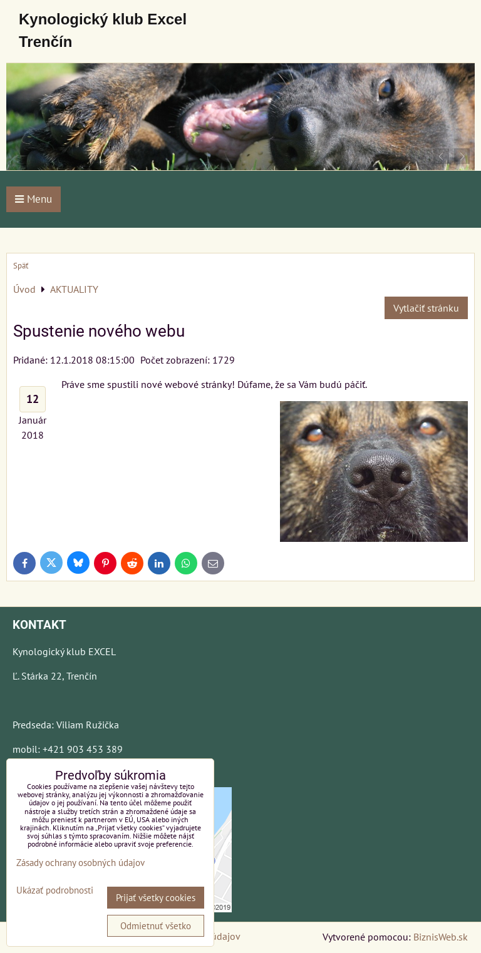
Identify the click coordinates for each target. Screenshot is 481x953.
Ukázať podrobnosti (54, 890)
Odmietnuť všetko (155, 926)
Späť (20, 265)
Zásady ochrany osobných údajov (80, 863)
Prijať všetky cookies (155, 898)
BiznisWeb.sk (440, 936)
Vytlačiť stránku (426, 308)
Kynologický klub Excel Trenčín (103, 30)
